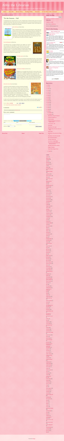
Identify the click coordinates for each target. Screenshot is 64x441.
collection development (48, 210)
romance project (48, 369)
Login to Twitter (29, 120)
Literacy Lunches (51, 119)
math (47, 291)
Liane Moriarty (51, 43)
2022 (48, 85)
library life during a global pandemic (49, 279)
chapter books (48, 206)
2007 (48, 111)
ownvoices (48, 329)
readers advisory (48, 353)
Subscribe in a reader (49, 22)
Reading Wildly (29, 11)
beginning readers (49, 185)
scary (47, 371)
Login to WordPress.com (22, 120)
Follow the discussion (41, 107)
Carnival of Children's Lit (52, 117)
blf (46, 188)
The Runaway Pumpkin (21, 68)
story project (48, 389)
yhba (47, 432)
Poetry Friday (50, 131)
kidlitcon (47, 275)
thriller (47, 403)
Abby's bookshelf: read (55, 31)
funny (47, 247)
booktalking (48, 201)
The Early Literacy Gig (52, 139)
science (47, 374)
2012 (48, 102)
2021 (48, 86)
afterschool (48, 164)
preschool (12, 104)
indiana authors (48, 269)
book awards (48, 193)
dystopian (47, 232)
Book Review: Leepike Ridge (53, 141)
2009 (48, 107)
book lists (47, 198)
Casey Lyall (51, 60)
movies (47, 302)
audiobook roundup (49, 171)
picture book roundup (49, 332)
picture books (8, 104)
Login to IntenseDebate (16, 120)
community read (48, 213)
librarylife (47, 282)
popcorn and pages (49, 339)
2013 (48, 100)
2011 (48, 104)
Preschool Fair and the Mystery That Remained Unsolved (54, 143)
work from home (49, 427)
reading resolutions (49, 359)
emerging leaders (49, 238)
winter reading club (49, 424)
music (47, 303)
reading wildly (48, 363)
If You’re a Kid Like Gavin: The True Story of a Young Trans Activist (54, 67)
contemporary (48, 216)
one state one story (49, 325)
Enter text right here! (23, 117)
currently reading (49, 222)
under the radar (48, 410)
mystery (47, 307)
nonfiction (47, 321)
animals (47, 167)
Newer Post (4, 133)
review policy (48, 366)
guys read (47, 260)
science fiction (48, 378)
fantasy (47, 241)
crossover (47, 221)
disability (47, 229)
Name (4, 122)
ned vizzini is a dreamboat (48, 314)
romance (47, 368)
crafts (47, 219)
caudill (47, 204)
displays (47, 230)
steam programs (48, 388)
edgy (47, 237)
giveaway (47, 252)
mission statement (49, 300)
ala (46, 165)
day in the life (48, 226)
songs (47, 385)
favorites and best (49, 243)
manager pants (48, 287)
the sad (47, 401)
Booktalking (50, 125)
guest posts (48, 258)
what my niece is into (49, 419)
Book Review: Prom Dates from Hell (54, 135)
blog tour (47, 190)
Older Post (41, 133)
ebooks (47, 235)
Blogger (34, 438)
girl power (47, 250)
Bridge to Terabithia (51, 147)
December (50, 112)
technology (48, 397)
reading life (48, 357)
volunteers (47, 415)
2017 (48, 93)
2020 (48, 88)
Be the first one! (17, 110)
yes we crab (48, 430)
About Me (11, 11)
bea (46, 183)
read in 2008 (48, 352)
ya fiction (47, 428)
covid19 (47, 218)
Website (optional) (32, 122)
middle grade (48, 296)
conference (48, 214)
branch (47, 202)
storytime (19, 104)
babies (47, 177)
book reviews (48, 199)
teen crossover (48, 398)
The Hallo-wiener (20, 56)
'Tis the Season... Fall (51, 123)
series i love (48, 383)
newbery (47, 318)
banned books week (49, 178)
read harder (48, 350)
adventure (47, 162)
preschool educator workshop (49, 344)
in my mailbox (48, 268)
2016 (48, 95)
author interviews (49, 175)
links (47, 284)
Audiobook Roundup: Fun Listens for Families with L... (54, 121)
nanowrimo (48, 309)
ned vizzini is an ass (49, 316)
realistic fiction (48, 365)
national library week (49, 311)
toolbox (47, 405)
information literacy (49, 271)
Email (17, 122)
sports (47, 386)
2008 (48, 109)
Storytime (37, 11)
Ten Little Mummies (7, 42)
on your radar (48, 323)
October (49, 151)
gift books (47, 249)
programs (47, 348)
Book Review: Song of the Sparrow (54, 115)
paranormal (48, 330)
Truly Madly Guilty (52, 42)
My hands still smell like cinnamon (53, 145)
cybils (47, 224)
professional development (48, 347)
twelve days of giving (49, 408)
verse (47, 412)
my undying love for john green (49, 306)
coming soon (48, 211)
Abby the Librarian (15, 5)
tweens (47, 406)
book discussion (48, 196)
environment (48, 240)
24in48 (47, 156)
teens (47, 400)
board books (48, 191)
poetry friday (48, 338)
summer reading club (49, 394)
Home (4, 11)
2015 (48, 97)
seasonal (16, 104)
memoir (47, 294)
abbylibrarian (53, 24)
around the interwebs (49, 168)
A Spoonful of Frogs (52, 59)
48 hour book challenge (48, 159)
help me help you (49, 261)
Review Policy (19, 11)
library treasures (48, 281)
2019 (48, 90)
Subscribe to (9, 126)
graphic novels (48, 255)
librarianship (48, 277)
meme (47, 293)
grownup (47, 257)
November (50, 114)
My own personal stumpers (52, 137)
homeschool (48, 266)
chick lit (47, 207)
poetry (47, 336)
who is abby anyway (49, 422)
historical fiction (48, 263)
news (47, 320)
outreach (47, 327)
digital (47, 227)
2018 (48, 92)
